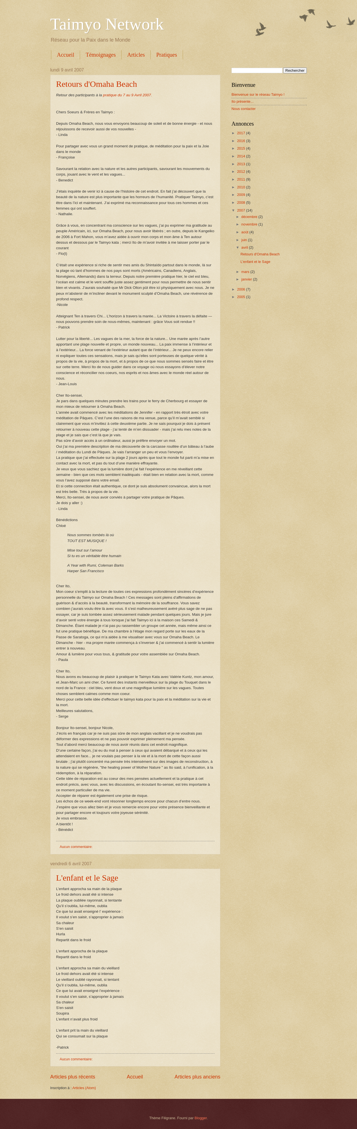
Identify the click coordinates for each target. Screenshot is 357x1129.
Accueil (65, 55)
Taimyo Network (107, 24)
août (245, 232)
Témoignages (101, 55)
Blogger (201, 1118)
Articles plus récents (72, 1077)
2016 (241, 141)
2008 (241, 202)
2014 (241, 156)
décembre (249, 217)
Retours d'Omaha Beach (96, 83)
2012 (241, 171)
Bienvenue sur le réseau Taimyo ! (257, 94)
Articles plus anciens (197, 1077)
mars (245, 272)
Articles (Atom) (84, 1088)
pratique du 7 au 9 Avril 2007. (127, 95)
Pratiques (166, 55)
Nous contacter (243, 109)
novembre (249, 224)
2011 (241, 179)
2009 (241, 195)
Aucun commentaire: (77, 847)
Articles (136, 55)
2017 (241, 133)
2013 (241, 164)
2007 (241, 210)
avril (245, 247)
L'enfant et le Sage (87, 877)
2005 (241, 297)
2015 (241, 148)
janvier (247, 279)
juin (244, 240)
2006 (241, 289)
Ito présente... (242, 101)
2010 (241, 187)
